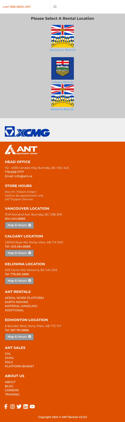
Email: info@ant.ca (18, 176)
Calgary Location (24, 236)
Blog (9, 386)
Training (12, 394)
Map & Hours (19, 225)
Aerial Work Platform (24, 298)
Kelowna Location (25, 264)
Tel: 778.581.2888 (17, 274)
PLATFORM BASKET (19, 366)
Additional (14, 310)
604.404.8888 (15, 218)
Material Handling (21, 306)
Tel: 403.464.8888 (17, 246)
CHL (8, 354)
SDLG (9, 362)
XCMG (9, 358)
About (10, 382)
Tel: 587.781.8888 (17, 330)
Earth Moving (17, 302)
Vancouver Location (27, 208)
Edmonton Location (26, 320)
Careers (12, 390)
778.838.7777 (14, 172)
